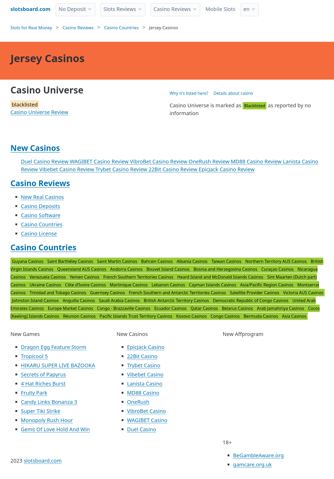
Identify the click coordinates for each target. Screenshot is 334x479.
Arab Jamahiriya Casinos (281, 308)
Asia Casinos (294, 316)
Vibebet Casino (145, 374)
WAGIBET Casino (147, 420)
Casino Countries (41, 224)
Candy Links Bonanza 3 (49, 401)
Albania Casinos (193, 261)
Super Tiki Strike (40, 411)
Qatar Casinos (204, 308)
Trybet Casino (143, 365)
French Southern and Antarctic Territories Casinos (178, 292)
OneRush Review (210, 161)
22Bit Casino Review (173, 169)
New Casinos (35, 148)
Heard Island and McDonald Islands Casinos (220, 277)
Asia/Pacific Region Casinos (267, 285)
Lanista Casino (145, 383)
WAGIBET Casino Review (100, 161)
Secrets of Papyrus (43, 374)
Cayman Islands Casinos (213, 285)
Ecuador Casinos (171, 308)
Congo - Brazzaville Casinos (124, 308)
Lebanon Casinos (169, 285)
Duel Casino (141, 429)
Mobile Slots (220, 9)
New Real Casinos (42, 196)
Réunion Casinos (80, 316)
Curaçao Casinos (278, 269)
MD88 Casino (143, 392)
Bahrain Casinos (157, 261)
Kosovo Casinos (192, 316)
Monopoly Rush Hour (47, 420)
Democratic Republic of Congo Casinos (251, 300)
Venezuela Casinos (48, 277)
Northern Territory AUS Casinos (276, 261)
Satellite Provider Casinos (255, 292)
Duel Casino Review (45, 161)
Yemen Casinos (85, 277)
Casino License (39, 233)
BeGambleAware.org (258, 455)
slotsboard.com (43, 460)
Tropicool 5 (34, 356)
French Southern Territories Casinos (138, 277)
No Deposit (72, 9)
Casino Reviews (172, 9)
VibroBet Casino (146, 411)
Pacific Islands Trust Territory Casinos (137, 316)
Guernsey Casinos (108, 292)
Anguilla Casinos (79, 300)
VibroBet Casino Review (159, 161)
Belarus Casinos (238, 308)
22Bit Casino (142, 356)
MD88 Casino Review (257, 161)
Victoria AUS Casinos (303, 292)
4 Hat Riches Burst (43, 383)
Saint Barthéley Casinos (70, 261)
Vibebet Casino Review (67, 169)
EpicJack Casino (145, 347)
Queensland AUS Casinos (82, 269)
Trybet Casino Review (122, 169)
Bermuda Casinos (261, 316)
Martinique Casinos (129, 285)
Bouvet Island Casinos (168, 269)
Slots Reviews (119, 9)
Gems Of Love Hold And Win (55, 429)
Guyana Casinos (28, 261)
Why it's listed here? (189, 93)
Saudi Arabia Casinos (120, 300)
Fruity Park (34, 392)
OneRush (138, 401)
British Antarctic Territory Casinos (177, 300)
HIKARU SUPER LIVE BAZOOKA (58, 365)
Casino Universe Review (39, 112)
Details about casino (233, 93)
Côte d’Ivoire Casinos (86, 285)
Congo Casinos (226, 316)
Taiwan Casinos (226, 261)
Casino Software (41, 215)
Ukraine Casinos (45, 285)
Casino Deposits (40, 206)
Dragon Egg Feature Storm (53, 347)
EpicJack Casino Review (226, 169)
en (246, 9)
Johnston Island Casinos (36, 300)
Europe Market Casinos (71, 308)
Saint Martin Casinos (117, 261)
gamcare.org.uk (252, 464)
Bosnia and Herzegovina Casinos (226, 269)
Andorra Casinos (127, 269)
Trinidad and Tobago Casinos (58, 292)
